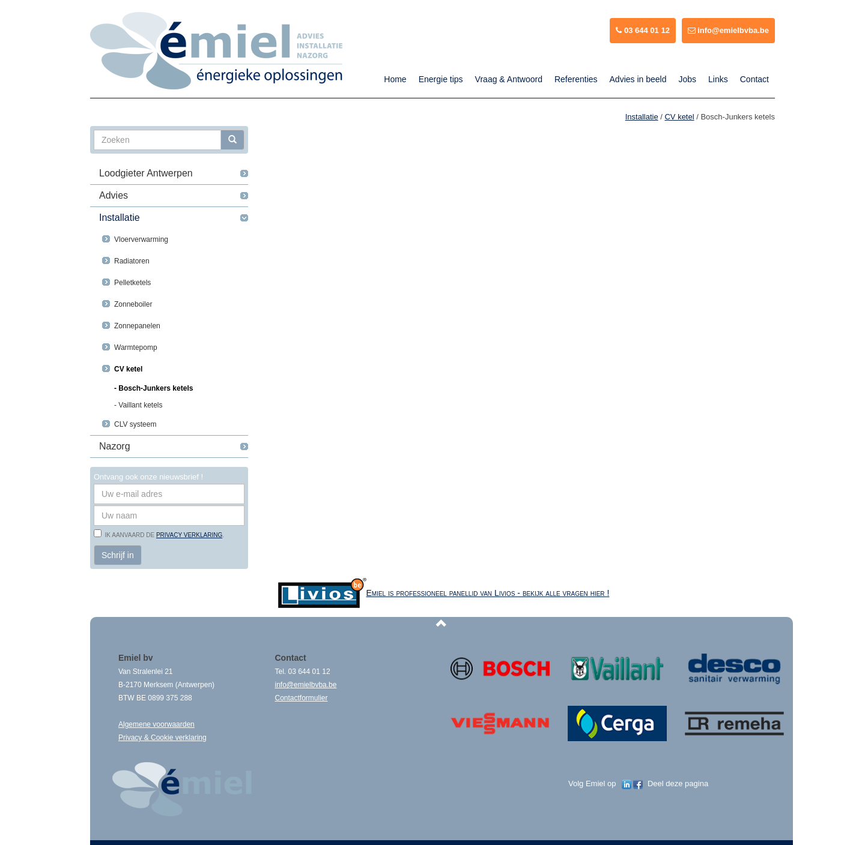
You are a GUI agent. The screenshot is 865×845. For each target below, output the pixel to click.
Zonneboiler (133, 304)
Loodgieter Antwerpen (146, 173)
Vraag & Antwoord (508, 79)
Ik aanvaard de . (163, 535)
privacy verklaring (189, 535)
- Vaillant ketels (138, 405)
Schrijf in (118, 555)
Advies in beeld (638, 79)
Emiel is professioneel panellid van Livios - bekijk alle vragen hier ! (488, 593)
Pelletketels (132, 282)
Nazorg (114, 446)
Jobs (687, 79)
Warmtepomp (135, 347)
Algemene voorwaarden (156, 724)
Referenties (576, 79)
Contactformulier (301, 698)
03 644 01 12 (643, 30)
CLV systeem (135, 424)
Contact (754, 79)
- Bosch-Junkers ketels (153, 388)
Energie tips (441, 79)
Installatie (119, 217)
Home (395, 79)
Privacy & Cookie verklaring (162, 737)
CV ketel (128, 369)
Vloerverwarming (141, 239)
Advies (113, 195)
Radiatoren (132, 261)
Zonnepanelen (137, 326)
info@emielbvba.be (728, 30)
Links (718, 79)
